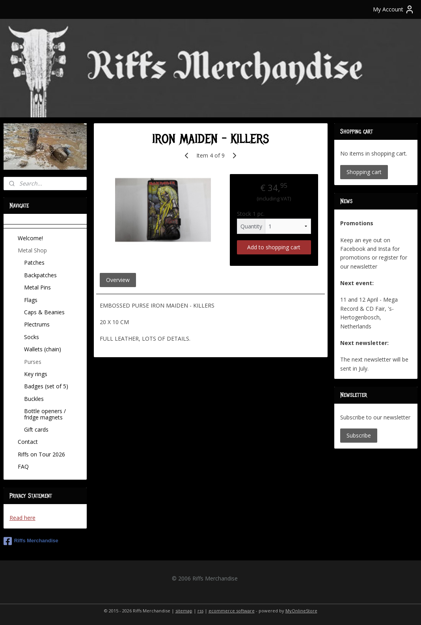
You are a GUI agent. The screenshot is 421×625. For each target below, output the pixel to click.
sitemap (183, 611)
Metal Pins (37, 287)
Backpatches (40, 275)
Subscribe (358, 435)
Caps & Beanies (44, 312)
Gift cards (36, 429)
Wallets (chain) (42, 349)
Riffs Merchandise (31, 541)
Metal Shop (32, 250)
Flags (30, 300)
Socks (31, 337)
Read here (22, 517)
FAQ (23, 466)
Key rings (35, 374)
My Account (393, 9)
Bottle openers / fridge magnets (45, 414)
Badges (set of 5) (46, 386)
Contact (28, 441)
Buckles (34, 398)
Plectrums (37, 324)
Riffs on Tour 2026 (41, 454)
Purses (32, 361)
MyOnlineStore (301, 611)
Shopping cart (364, 172)
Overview (118, 279)
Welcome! (30, 238)
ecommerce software (232, 611)
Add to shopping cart (273, 246)
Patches (34, 262)
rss (200, 611)
